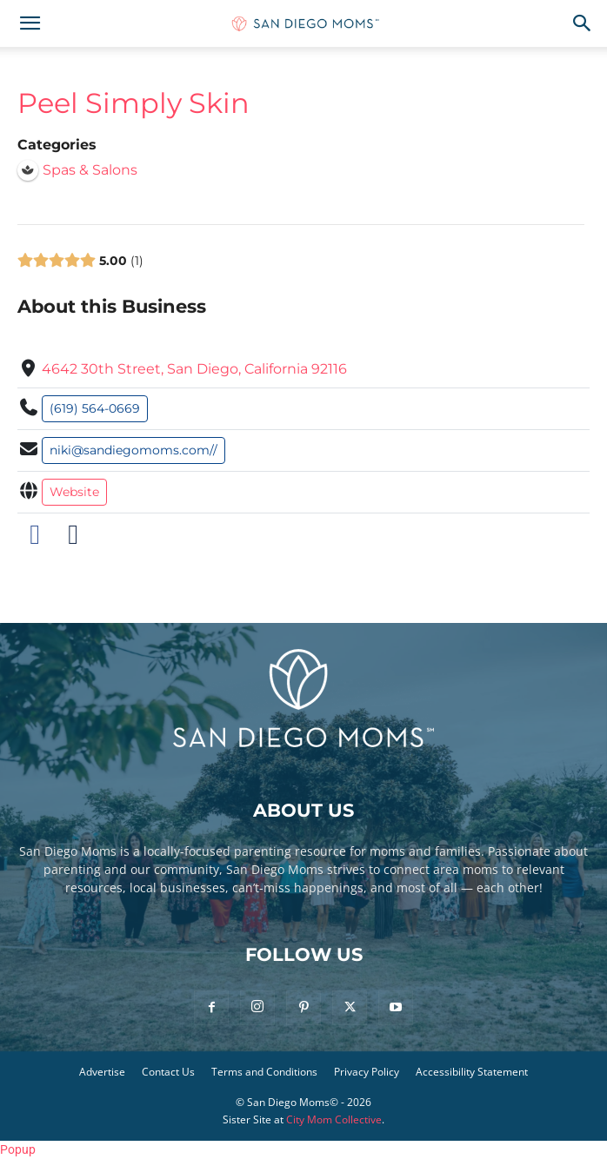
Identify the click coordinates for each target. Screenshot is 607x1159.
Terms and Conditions (264, 1071)
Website (74, 492)
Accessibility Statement (472, 1071)
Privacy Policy (366, 1071)
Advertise (102, 1071)
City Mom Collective (334, 1119)
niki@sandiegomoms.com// (133, 450)
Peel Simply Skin (133, 103)
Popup (18, 1149)
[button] (29, 23)
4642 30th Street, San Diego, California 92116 (194, 369)
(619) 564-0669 (95, 408)
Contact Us (168, 1071)
